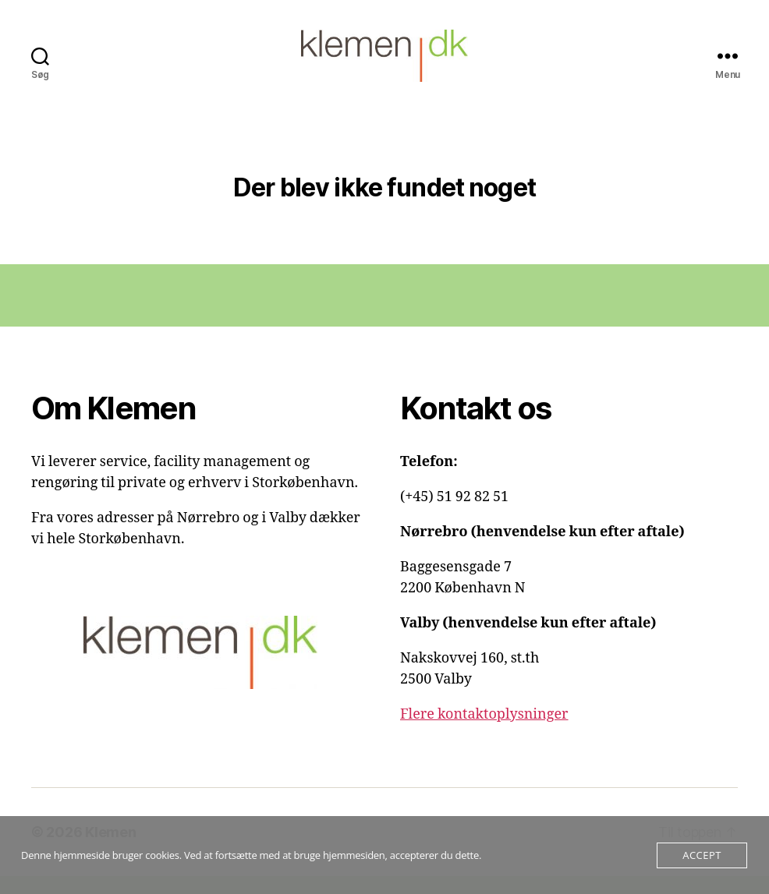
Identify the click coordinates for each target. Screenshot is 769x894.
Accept (701, 855)
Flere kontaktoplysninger (484, 732)
